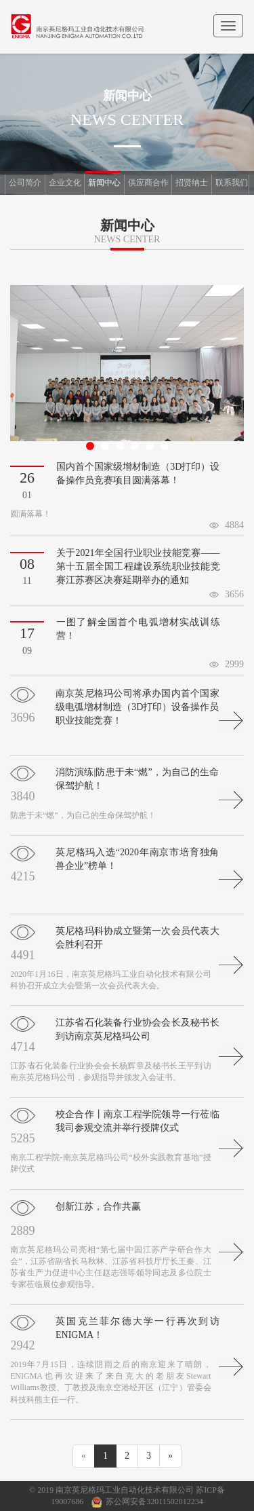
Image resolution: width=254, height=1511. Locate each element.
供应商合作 (148, 182)
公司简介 (25, 182)
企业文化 (65, 182)
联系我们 (231, 182)
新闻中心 (104, 182)
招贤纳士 (191, 182)
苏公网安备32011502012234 (154, 1501)
